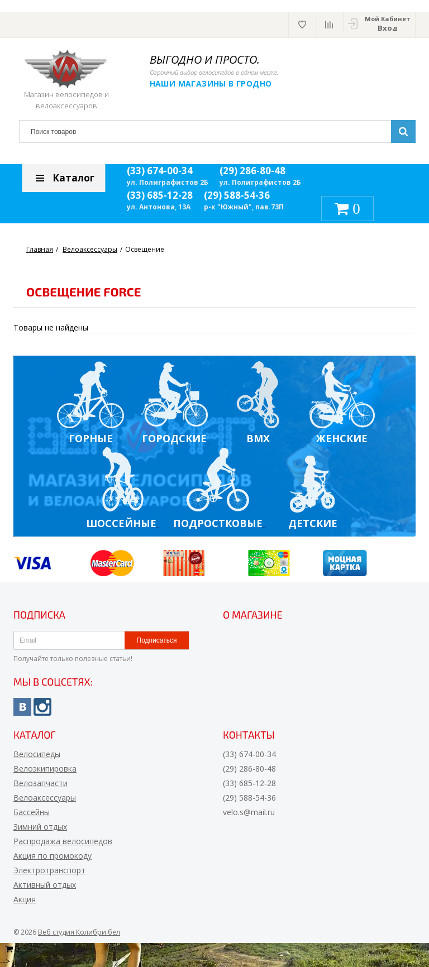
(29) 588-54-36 (237, 195)
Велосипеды (36, 754)
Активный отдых (44, 884)
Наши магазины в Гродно (211, 83)
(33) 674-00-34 (160, 170)
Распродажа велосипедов (62, 841)
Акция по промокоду (52, 855)
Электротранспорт (49, 870)
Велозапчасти (40, 783)
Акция (24, 899)
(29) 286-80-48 (252, 170)
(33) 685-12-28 (160, 195)
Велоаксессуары (44, 797)
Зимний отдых (40, 826)
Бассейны (31, 812)
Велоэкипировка (45, 768)
